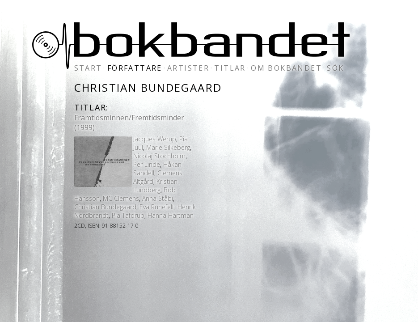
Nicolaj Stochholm (159, 156)
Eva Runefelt (156, 207)
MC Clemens (121, 198)
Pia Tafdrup (128, 215)
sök (335, 68)
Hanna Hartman (171, 215)
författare (134, 68)
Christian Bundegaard (105, 207)
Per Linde (146, 164)
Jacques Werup (154, 139)
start (88, 68)
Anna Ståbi (157, 198)
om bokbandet (286, 68)
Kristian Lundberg (155, 185)
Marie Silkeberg (168, 147)
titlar (229, 68)
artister (188, 68)
